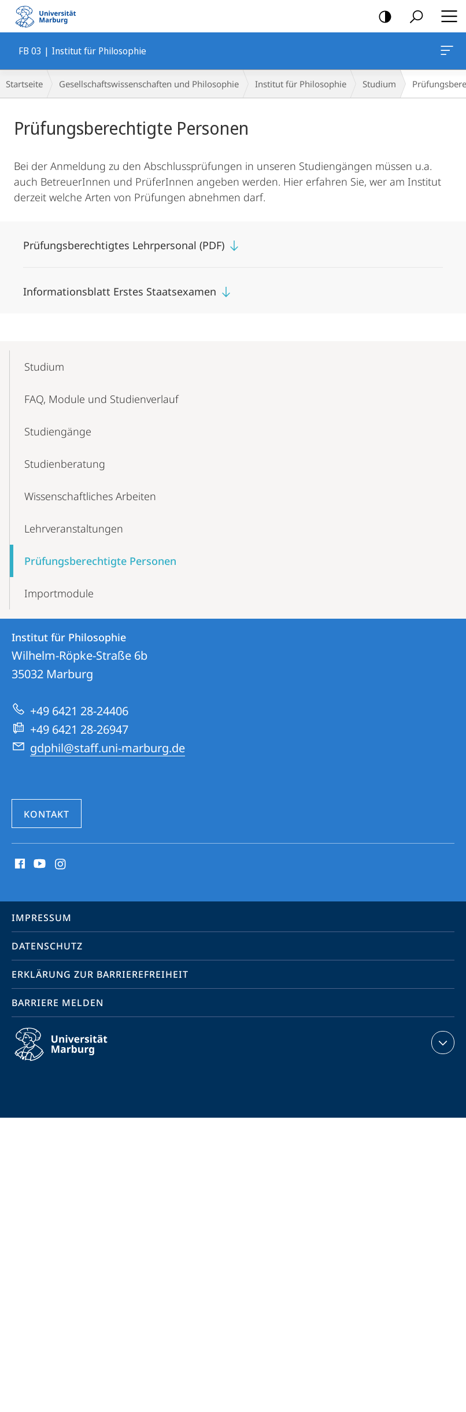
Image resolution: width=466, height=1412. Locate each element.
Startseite (24, 84)
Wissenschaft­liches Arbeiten (90, 496)
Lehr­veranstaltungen (73, 528)
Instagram (61, 864)
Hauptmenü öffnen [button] (446, 16)
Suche (412, 17)
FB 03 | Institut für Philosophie (446, 52)
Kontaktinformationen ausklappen (441, 1042)
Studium (379, 84)
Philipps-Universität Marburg (71, 1053)
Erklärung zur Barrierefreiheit (100, 974)
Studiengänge (57, 431)
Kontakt (46, 814)
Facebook (19, 864)
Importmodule (59, 593)
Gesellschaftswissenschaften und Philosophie (149, 84)
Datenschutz (47, 946)
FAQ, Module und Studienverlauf (101, 399)
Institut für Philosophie (300, 84)
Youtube (38, 864)
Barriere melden (57, 1002)
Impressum (42, 917)
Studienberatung (64, 464)
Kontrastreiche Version (381, 17)
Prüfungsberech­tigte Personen (100, 561)
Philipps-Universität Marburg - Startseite (49, 16)
